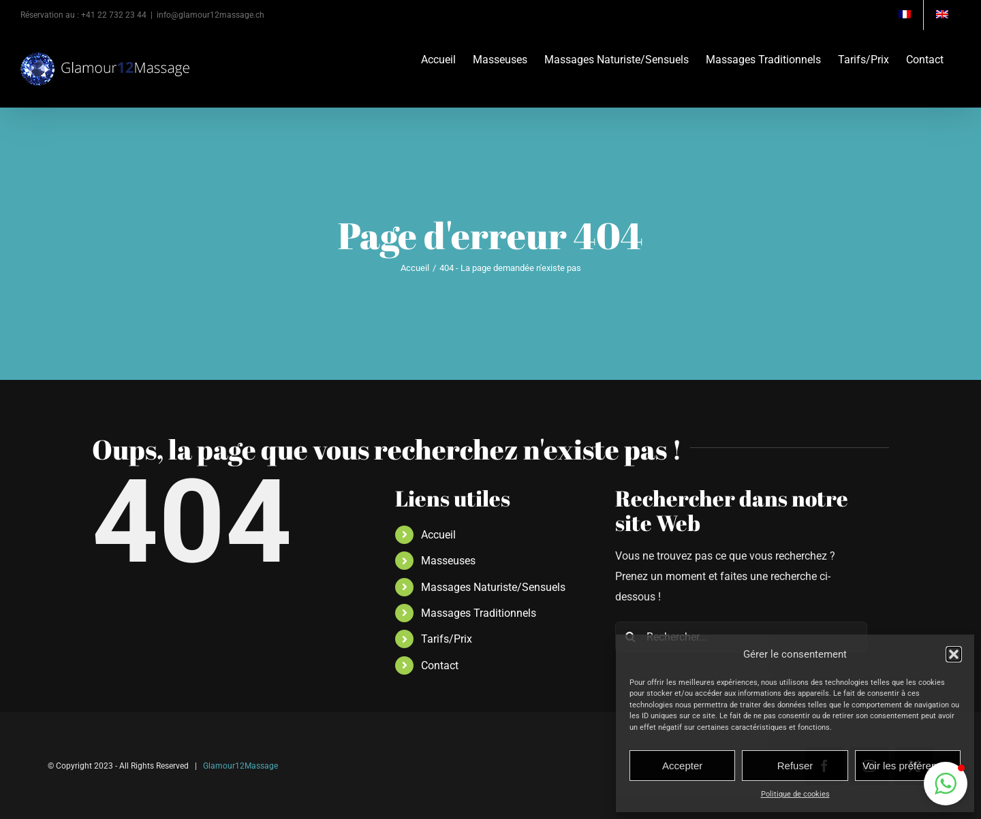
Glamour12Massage (240, 766)
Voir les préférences (907, 765)
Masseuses (448, 560)
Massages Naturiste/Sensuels (493, 587)
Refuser (795, 765)
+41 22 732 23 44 (113, 15)
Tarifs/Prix (446, 638)
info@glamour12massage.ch (210, 15)
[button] (954, 654)
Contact (439, 665)
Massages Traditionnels (478, 613)
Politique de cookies (795, 794)
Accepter (682, 765)
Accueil (438, 534)
